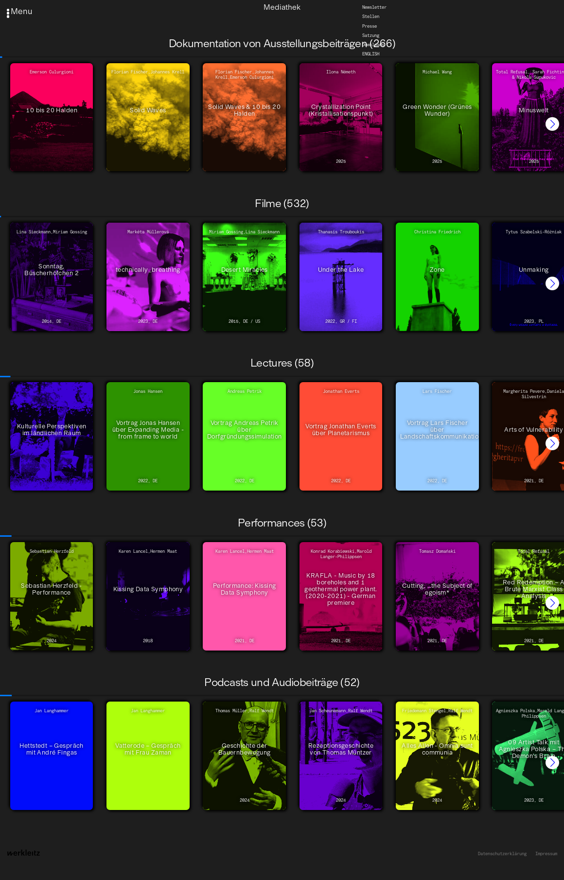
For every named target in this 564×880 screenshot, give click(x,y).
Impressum (546, 853)
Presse (369, 26)
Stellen (370, 16)
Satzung (370, 35)
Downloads (373, 44)
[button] (552, 124)
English (370, 53)
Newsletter (374, 7)
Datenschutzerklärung (502, 853)
